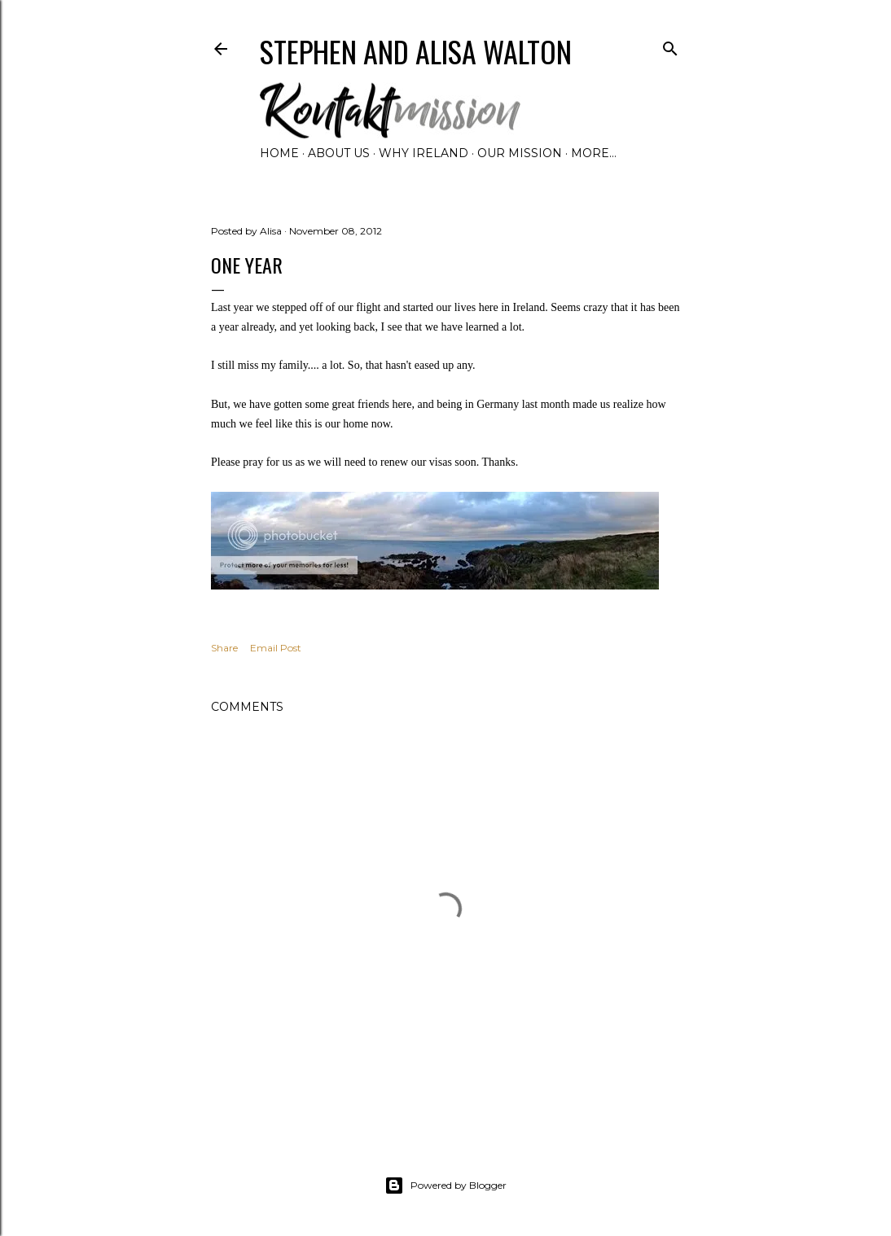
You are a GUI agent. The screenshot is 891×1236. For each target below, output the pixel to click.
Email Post (275, 648)
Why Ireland (423, 153)
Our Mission (519, 153)
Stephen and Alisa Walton (416, 50)
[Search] (670, 45)
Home (279, 153)
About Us (339, 153)
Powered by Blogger (445, 1185)
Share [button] (224, 648)
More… (594, 153)
